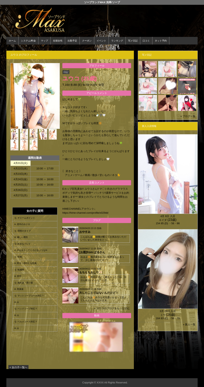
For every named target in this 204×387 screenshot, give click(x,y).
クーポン (87, 40)
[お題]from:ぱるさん (92, 252)
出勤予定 (72, 40)
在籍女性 (58, 40)
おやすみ (84, 231)
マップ (44, 40)
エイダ (163, 219)
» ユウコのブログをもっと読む (112, 308)
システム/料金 (28, 40)
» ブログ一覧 (187, 116)
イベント (101, 40)
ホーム (12, 40)
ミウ (163, 314)
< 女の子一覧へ (18, 367)
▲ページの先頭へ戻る (183, 374)
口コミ (146, 40)
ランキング (117, 40)
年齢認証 (12, 47)
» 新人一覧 (189, 324)
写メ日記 (133, 40)
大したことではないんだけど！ (98, 292)
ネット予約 (161, 40)
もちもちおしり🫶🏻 (90, 272)
